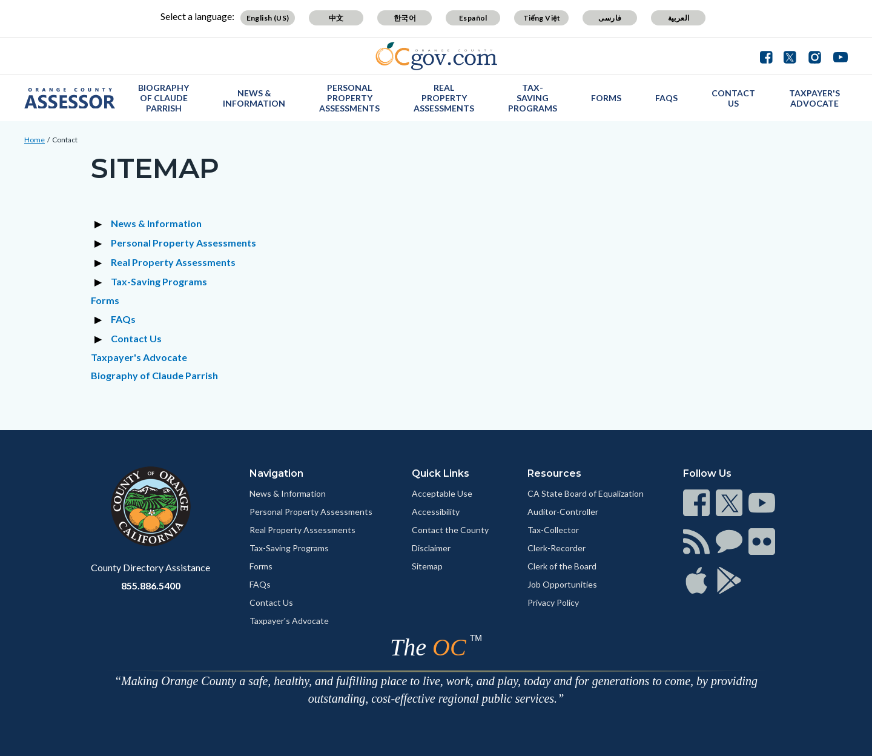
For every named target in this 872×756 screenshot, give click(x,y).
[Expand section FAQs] (100, 319)
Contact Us (733, 98)
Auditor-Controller (562, 511)
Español (473, 17)
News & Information (254, 98)
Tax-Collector (553, 530)
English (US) (267, 17)
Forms (606, 98)
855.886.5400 (150, 585)
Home (34, 139)
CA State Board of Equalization (585, 493)
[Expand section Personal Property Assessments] (100, 243)
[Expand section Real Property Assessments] (100, 262)
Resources (554, 473)
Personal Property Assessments (349, 97)
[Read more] (436, 56)
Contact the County (450, 530)
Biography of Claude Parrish (163, 97)
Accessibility (436, 511)
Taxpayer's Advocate (814, 98)
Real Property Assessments (444, 97)
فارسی (609, 17)
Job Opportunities (562, 584)
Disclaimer (431, 548)
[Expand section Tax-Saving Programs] (100, 281)
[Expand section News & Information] (100, 223)
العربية (679, 17)
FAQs (666, 98)
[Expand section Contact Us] (100, 338)
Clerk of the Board (561, 566)
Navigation (276, 473)
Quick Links (440, 473)
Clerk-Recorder (556, 548)
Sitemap (427, 566)
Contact (65, 139)
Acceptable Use (442, 493)
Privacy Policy (553, 602)
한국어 (405, 17)
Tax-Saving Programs (532, 97)
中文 (336, 17)
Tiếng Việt (542, 17)
